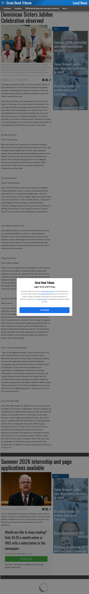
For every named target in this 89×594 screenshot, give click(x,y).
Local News (80, 2)
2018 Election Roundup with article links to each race (42, 8)
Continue (44, 310)
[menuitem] (66, 8)
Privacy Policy (45, 294)
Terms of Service (48, 291)
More (66, 8)
